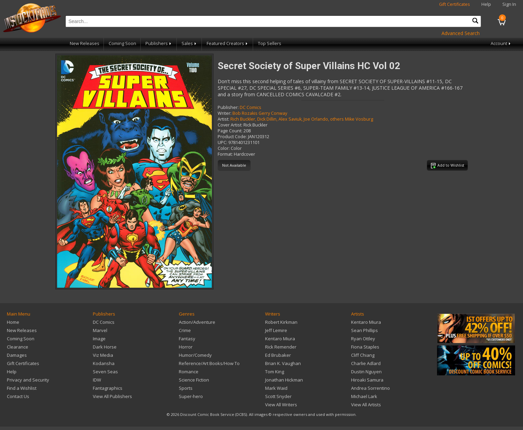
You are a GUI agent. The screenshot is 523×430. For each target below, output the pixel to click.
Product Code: (232, 137)
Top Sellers (269, 43)
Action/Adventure (197, 322)
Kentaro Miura (280, 338)
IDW (97, 380)
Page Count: (230, 131)
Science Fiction (194, 380)
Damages (17, 355)
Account (501, 43)
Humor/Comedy (195, 355)
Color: (224, 148)
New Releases (84, 43)
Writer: (224, 113)
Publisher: (228, 107)
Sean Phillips (364, 330)
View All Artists (366, 404)
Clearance (17, 347)
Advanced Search (461, 33)
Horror (186, 347)
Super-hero (191, 396)
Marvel (100, 330)
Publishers (158, 43)
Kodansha (104, 363)
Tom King (274, 371)
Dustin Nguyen (366, 371)
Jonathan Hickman (284, 380)
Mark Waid (276, 388)
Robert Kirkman (281, 322)
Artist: (223, 119)
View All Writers (281, 404)
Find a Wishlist (21, 388)
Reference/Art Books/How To (209, 363)
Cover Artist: (230, 125)
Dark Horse (105, 347)
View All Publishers (112, 396)
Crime (185, 330)
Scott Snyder (278, 396)
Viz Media (103, 355)
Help (486, 4)
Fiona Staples (365, 347)
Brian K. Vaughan (283, 363)
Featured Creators (228, 43)
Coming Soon (122, 43)
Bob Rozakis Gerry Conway (259, 113)
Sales (189, 43)
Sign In (509, 4)
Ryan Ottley (363, 338)
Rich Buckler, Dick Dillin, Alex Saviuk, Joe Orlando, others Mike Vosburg (301, 119)
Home (13, 322)
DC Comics (250, 107)
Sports (186, 388)
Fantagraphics (107, 388)
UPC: (222, 142)
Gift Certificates (454, 4)
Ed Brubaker (278, 355)
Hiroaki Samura (367, 380)
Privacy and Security (28, 380)
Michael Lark (364, 396)
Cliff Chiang (362, 355)
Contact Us (18, 396)
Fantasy (187, 338)
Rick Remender (280, 347)
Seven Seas (105, 371)
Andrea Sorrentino (370, 388)
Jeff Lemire (276, 330)
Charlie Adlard (366, 363)
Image (99, 338)
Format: (225, 154)
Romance (188, 371)
